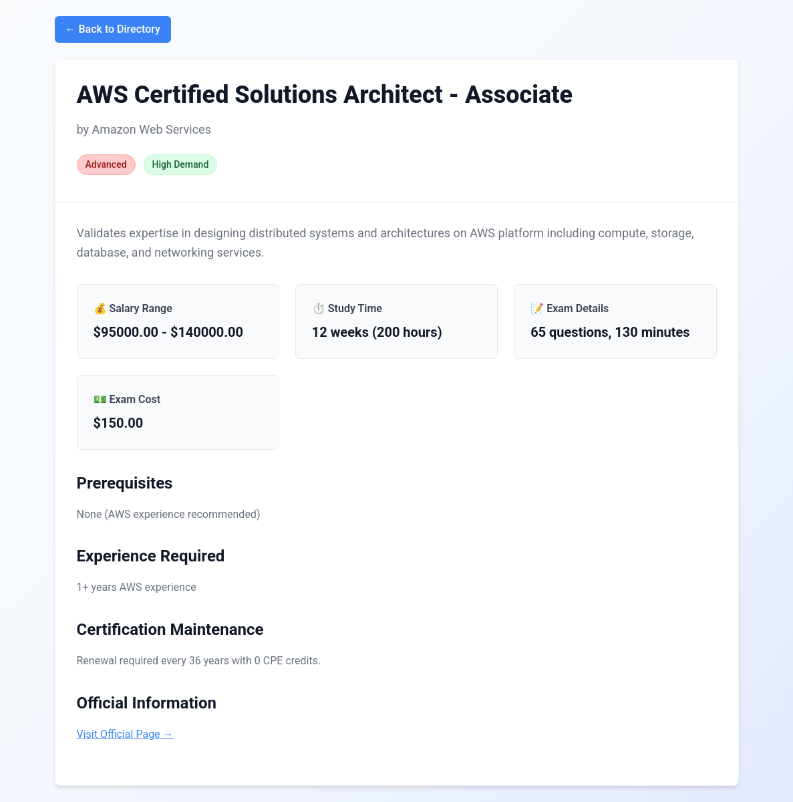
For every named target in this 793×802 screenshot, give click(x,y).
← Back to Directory (112, 29)
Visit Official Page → (125, 734)
